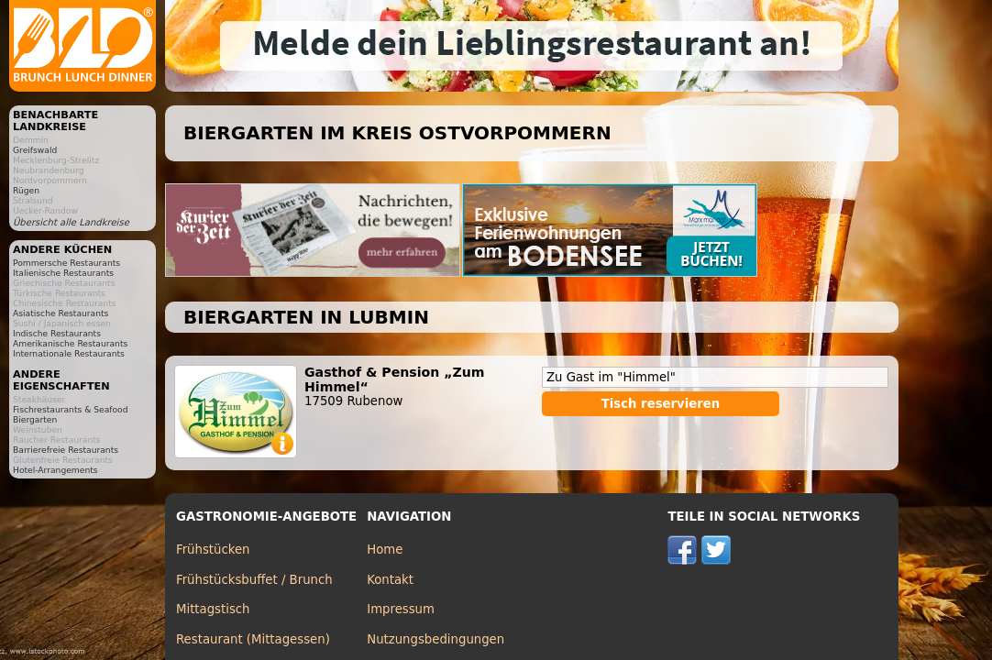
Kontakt (390, 580)
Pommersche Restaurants (66, 263)
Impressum (401, 609)
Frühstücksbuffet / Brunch (254, 580)
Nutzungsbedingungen (435, 639)
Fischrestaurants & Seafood (70, 409)
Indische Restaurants (57, 333)
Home (384, 549)
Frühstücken (213, 549)
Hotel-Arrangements (55, 470)
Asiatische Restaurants (60, 313)
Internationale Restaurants (69, 353)
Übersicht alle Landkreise (71, 222)
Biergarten (35, 419)
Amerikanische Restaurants (70, 343)
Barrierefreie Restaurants (65, 450)
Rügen (26, 190)
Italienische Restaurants (63, 273)
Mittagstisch (213, 609)
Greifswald (35, 150)
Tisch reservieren (661, 404)
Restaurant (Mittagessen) (253, 639)
